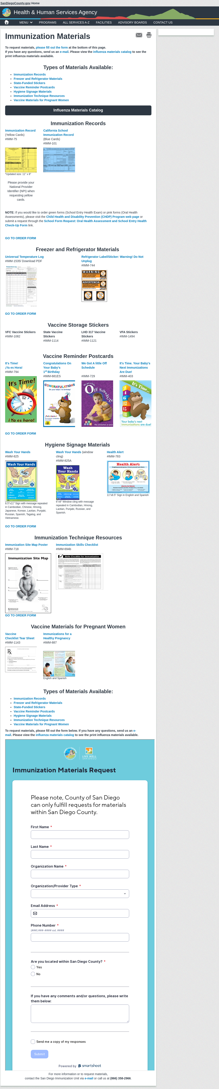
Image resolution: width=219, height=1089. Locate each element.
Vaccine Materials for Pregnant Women (41, 100)
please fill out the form (52, 47)
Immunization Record (20, 130)
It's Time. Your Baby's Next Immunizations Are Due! (135, 368)
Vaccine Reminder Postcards (34, 87)
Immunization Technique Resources (39, 96)
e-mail (64, 51)
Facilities (104, 22)
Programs (47, 22)
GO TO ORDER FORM (20, 238)
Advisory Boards (132, 22)
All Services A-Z (76, 22)
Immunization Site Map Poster (26, 544)
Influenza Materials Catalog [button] (78, 110)
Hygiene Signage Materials (33, 91)
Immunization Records (30, 74)
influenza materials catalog (112, 51)
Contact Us (163, 22)
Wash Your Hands (17, 452)
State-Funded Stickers (29, 83)
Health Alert (115, 452)
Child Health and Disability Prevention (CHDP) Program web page (92, 216)
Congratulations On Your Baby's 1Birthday (57, 368)
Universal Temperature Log (24, 256)
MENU (26, 22)
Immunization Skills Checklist (77, 544)
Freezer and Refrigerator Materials (38, 78)
